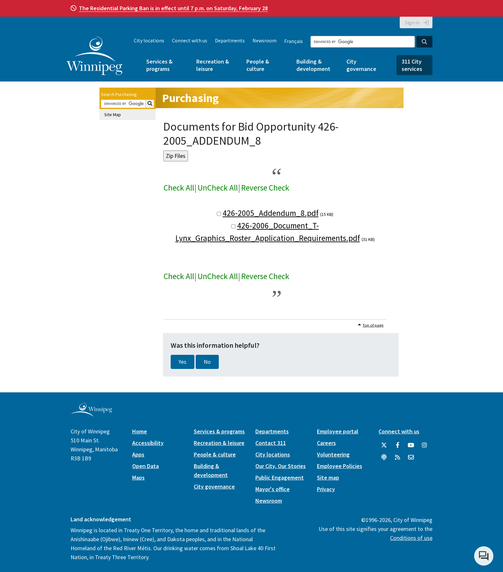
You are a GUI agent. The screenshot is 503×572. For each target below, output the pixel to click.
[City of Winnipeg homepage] (91, 414)
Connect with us (189, 40)
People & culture (257, 65)
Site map (328, 477)
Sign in (412, 22)
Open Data (145, 466)
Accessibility (148, 443)
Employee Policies (339, 466)
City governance (361, 65)
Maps (138, 477)
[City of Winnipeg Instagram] (424, 445)
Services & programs (159, 65)
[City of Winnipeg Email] (410, 457)
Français (293, 41)
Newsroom (264, 40)
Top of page (372, 325)
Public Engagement (279, 477)
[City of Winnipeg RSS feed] (397, 457)
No (207, 361)
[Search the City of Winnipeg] (363, 41)
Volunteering (333, 454)
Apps (138, 454)
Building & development (313, 65)
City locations (149, 40)
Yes (182, 361)
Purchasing (190, 98)
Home (139, 431)
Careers (326, 443)
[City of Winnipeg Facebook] (397, 445)
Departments (230, 40)
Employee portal (337, 431)
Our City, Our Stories (280, 466)
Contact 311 (270, 443)
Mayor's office (272, 489)
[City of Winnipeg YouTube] (410, 445)
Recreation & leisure (212, 65)
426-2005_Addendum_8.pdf (271, 213)
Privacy (326, 489)
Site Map (112, 114)
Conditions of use (411, 538)
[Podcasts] (384, 457)
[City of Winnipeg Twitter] (384, 445)
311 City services (412, 65)
